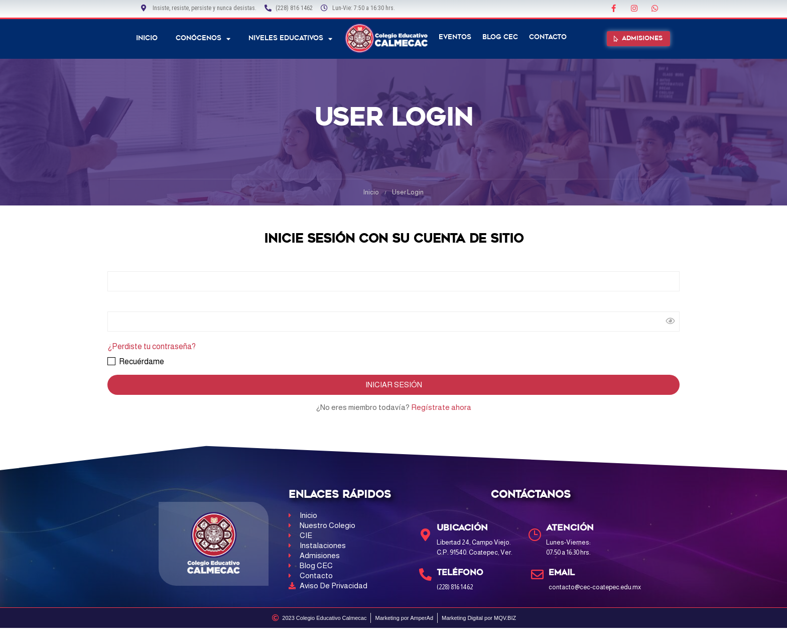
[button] (639, 39)
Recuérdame (135, 361)
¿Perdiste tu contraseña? (151, 346)
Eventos (455, 37)
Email (563, 573)
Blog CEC (500, 37)
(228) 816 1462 (456, 587)
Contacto (548, 37)
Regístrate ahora (441, 407)
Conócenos (203, 39)
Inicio (147, 38)
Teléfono (461, 573)
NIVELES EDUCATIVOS (290, 39)
